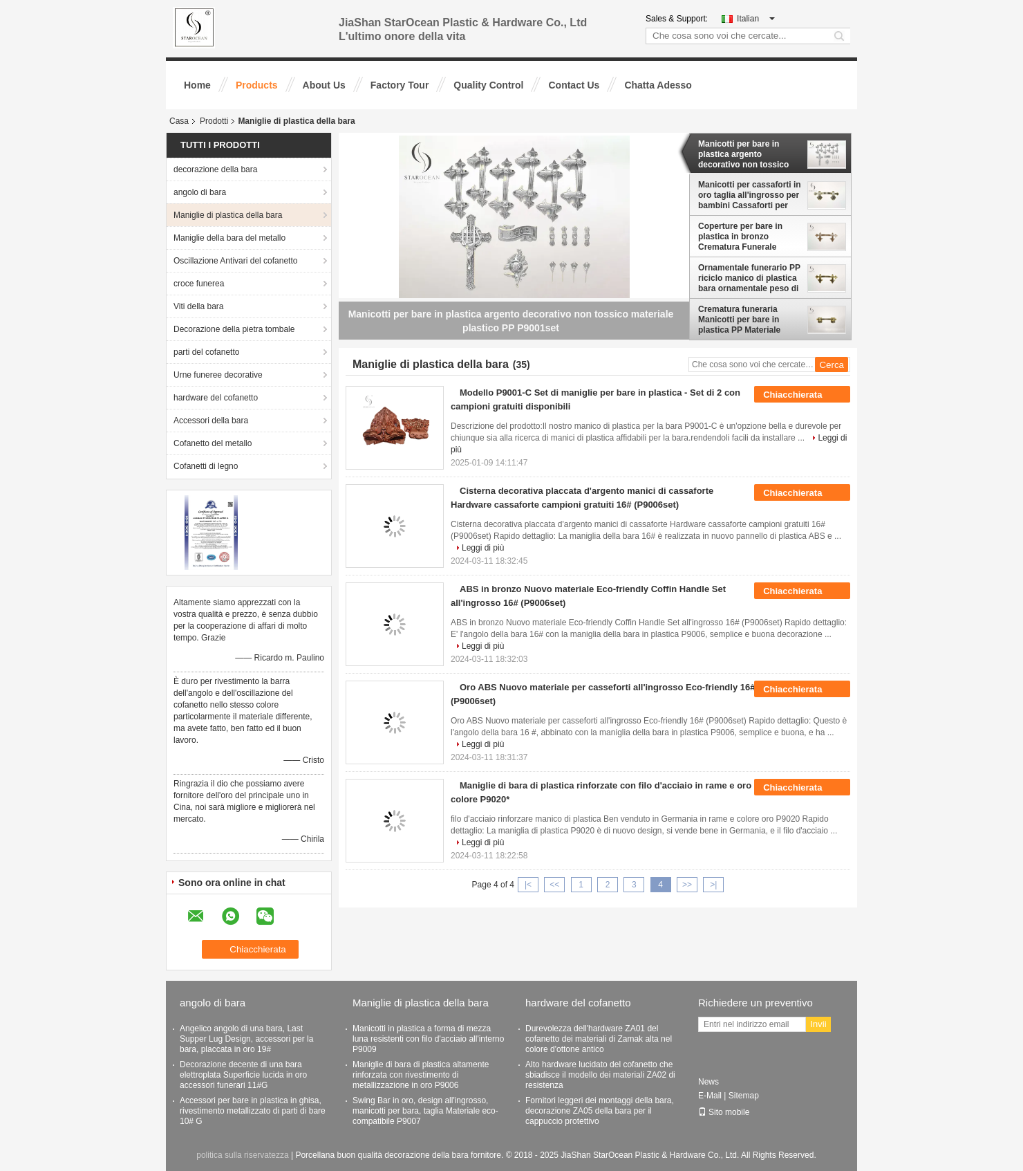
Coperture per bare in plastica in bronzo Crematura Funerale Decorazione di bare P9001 (740, 236)
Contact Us (573, 85)
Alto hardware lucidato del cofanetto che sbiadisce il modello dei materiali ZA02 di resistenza (600, 1075)
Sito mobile (723, 1112)
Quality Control (488, 85)
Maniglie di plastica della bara (227, 215)
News (708, 1082)
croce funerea (198, 283)
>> (687, 884)
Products (257, 85)
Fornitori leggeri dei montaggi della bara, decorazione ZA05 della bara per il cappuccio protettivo (599, 1111)
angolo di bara (199, 192)
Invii (818, 1024)
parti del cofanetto (206, 352)
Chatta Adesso (658, 85)
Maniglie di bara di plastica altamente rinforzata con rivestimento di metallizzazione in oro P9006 (421, 1075)
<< (554, 884)
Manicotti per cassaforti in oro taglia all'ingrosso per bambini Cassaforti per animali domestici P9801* (749, 195)
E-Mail (710, 1095)
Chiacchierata (802, 395)
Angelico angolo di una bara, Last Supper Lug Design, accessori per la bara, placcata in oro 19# (246, 1039)
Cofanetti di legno (205, 466)
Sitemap (744, 1095)
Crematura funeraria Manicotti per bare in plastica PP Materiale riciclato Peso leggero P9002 (741, 319)
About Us (324, 85)
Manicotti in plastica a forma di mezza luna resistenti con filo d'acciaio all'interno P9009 (428, 1039)
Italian (756, 19)
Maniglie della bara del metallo (229, 238)
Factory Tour (399, 85)
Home (197, 85)
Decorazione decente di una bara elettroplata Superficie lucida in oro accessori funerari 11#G (243, 1075)
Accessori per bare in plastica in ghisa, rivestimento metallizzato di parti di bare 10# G (253, 1111)
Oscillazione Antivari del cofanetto (235, 261)
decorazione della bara (215, 169)
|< (528, 884)
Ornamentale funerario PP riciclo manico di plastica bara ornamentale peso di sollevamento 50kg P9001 (749, 278)
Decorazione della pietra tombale (233, 329)
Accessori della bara (210, 420)
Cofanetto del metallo (212, 443)
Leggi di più (483, 548)
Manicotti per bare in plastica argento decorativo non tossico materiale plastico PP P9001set (743, 154)
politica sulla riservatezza (242, 1155)
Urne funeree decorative (218, 375)
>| (713, 884)
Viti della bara (198, 306)
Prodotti (214, 121)
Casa (179, 121)
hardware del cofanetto (215, 398)
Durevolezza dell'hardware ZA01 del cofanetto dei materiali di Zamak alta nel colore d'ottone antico (598, 1039)
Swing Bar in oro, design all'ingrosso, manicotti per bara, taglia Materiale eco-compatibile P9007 (425, 1111)
